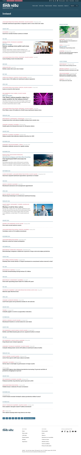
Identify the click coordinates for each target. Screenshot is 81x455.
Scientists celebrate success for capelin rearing (16, 146)
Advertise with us (45, 441)
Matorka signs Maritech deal (10, 291)
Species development (13, 144)
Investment (21, 57)
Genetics (5, 184)
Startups (55, 5)
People (61, 45)
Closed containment (7, 174)
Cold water (41, 5)
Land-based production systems (10, 21)
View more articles (29, 418)
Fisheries (5, 223)
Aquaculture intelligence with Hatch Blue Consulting (16, 157)
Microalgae (19, 249)
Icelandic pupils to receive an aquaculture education (17, 311)
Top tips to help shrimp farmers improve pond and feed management (68, 53)
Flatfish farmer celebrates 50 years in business (15, 386)
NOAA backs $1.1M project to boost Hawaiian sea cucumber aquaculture (67, 75)
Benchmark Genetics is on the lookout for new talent (17, 322)
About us (43, 435)
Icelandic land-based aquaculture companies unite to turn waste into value (23, 23)
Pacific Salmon (19, 223)
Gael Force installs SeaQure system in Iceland (15, 33)
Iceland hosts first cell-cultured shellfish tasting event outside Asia (21, 120)
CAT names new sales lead (65, 80)
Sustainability (13, 118)
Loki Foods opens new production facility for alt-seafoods (19, 301)
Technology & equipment (17, 42)
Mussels (16, 259)
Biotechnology (6, 118)
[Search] (74, 6)
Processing (21, 21)
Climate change (6, 204)
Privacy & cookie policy (46, 445)
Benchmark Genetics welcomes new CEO (68, 70)
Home (23, 431)
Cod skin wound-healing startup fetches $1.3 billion (17, 271)
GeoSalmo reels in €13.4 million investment (14, 231)
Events (67, 0)
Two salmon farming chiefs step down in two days (17, 412)
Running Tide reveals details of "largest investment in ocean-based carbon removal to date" (28, 261)
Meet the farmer (63, 46)
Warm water (35, 5)
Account (76, 0)
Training (5, 310)
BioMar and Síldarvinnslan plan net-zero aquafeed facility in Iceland (21, 332)
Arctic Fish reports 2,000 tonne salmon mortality (16, 358)
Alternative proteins (13, 300)
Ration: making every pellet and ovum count (16, 47)
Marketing (5, 134)
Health (4, 194)
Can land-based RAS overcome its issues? (14, 159)
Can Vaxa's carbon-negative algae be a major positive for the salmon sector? (16, 98)
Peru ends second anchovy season (12, 225)
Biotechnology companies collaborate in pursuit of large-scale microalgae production (26, 251)
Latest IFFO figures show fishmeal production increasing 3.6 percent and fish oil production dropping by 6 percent (25, 370)
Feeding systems (6, 42)
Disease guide (62, 0)
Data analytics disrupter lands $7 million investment (17, 406)
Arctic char (34, 290)
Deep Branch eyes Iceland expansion (13, 342)
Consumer (5, 124)
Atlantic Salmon (29, 21)
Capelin (21, 144)
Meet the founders (7, 44)
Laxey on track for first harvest (11, 89)
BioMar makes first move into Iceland (13, 69)
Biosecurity (13, 249)
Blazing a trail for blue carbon (13, 207)
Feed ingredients (7, 93)
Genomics (9, 184)
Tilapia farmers (10, 0)
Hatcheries (11, 362)
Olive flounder (18, 0)
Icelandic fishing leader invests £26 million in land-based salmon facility (22, 348)
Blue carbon (14, 93)
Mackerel (19, 379)
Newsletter (72, 0)
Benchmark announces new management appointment (18, 185)
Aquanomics (60, 5)
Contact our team (45, 439)
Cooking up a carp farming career (67, 48)
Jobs (4, 410)
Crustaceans (21, 118)
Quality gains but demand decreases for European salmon (18, 126)
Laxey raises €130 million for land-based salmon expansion (19, 79)
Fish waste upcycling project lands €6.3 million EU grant (18, 281)
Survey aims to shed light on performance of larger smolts (19, 363)
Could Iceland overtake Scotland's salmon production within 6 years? (22, 396)
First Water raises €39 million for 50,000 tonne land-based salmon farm (22, 110)
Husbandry (5, 144)
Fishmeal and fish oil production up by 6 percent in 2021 (18, 381)
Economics (10, 124)
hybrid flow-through (8, 77)
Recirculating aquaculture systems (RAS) (13, 154)
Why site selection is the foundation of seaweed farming (68, 41)
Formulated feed (7, 67)
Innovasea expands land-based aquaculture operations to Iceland (20, 175)
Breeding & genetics (64, 68)
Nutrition (61, 51)
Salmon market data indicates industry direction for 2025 (18, 136)
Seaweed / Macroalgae (23, 204)
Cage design (5, 32)
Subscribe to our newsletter (47, 437)
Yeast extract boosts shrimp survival (67, 65)
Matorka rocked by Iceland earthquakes (14, 241)
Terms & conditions (46, 443)
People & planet (48, 5)
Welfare (8, 194)
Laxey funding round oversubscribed (13, 59)
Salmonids (16, 124)
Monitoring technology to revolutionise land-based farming (19, 196)
